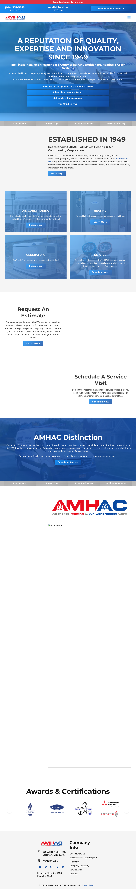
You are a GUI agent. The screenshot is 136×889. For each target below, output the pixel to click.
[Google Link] (51, 867)
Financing (74, 861)
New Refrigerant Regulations (68, 2)
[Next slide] (126, 811)
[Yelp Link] (57, 867)
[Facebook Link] (40, 867)
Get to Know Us (77, 853)
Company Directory (79, 865)
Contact (74, 873)
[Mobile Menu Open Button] (129, 18)
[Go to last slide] (9, 811)
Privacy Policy (88, 885)
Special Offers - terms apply (83, 857)
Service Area (76, 869)
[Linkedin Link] (63, 867)
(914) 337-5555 (15, 7)
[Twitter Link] (46, 867)
